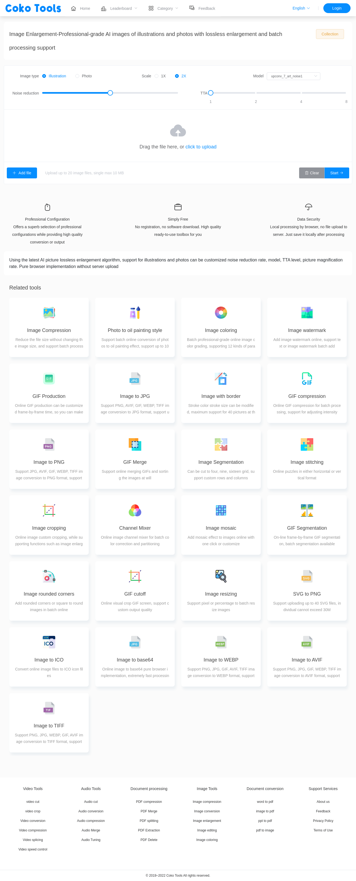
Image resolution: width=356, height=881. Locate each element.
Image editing (207, 830)
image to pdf (265, 811)
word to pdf (265, 802)
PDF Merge (149, 811)
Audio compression (91, 821)
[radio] (54, 76)
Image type (29, 76)
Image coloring (207, 840)
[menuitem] (80, 8)
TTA (204, 93)
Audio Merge (91, 830)
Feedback (323, 811)
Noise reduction (26, 93)
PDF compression (149, 802)
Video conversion (32, 821)
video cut (32, 802)
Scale (146, 76)
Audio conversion (90, 811)
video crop (32, 811)
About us (323, 802)
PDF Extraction (149, 830)
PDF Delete (148, 840)
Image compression (207, 802)
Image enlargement (207, 821)
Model (258, 76)
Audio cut (91, 802)
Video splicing (33, 840)
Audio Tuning (90, 840)
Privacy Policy (323, 821)
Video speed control (33, 849)
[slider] (110, 93)
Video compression (33, 830)
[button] (301, 8)
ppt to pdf (265, 821)
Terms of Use (323, 830)
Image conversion (207, 811)
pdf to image (265, 830)
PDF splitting (149, 821)
